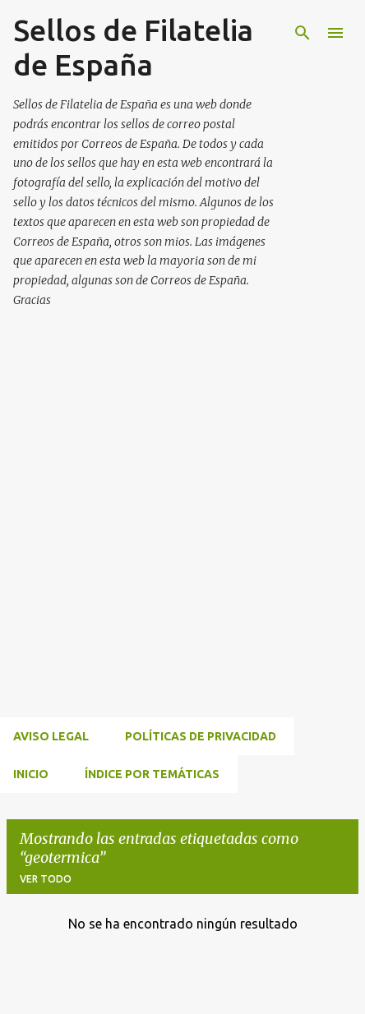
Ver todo (46, 878)
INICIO (31, 774)
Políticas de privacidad (200, 736)
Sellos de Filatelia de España (133, 47)
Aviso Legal (51, 736)
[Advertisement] (182, 532)
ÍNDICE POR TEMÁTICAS (152, 774)
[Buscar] (302, 33)
